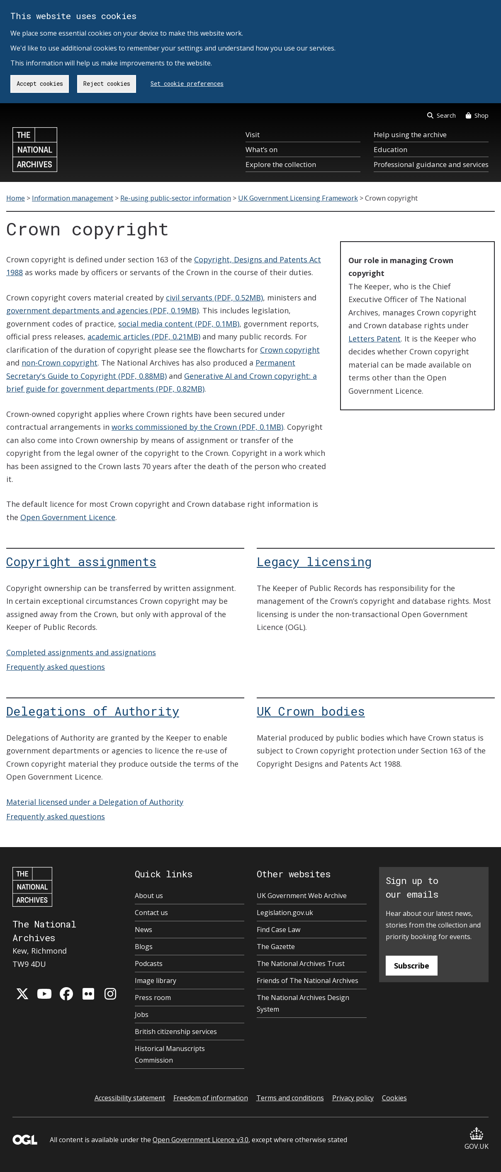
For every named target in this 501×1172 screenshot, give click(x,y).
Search (441, 115)
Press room (153, 997)
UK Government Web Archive (302, 895)
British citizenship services (176, 1031)
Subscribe (411, 966)
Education (390, 149)
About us (149, 895)
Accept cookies (40, 83)
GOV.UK (477, 1139)
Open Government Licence (67, 517)
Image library (155, 980)
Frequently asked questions (55, 667)
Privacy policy (353, 1097)
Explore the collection (281, 164)
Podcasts (149, 963)
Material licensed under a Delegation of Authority (94, 802)
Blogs (144, 946)
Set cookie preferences (187, 83)
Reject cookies (106, 83)
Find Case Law (278, 929)
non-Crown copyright (59, 363)
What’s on (261, 149)
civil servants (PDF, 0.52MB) (214, 298)
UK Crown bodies (311, 711)
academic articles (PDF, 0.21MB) (144, 336)
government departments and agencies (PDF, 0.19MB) (102, 310)
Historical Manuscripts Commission (170, 1054)
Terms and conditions (290, 1097)
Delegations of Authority (92, 711)
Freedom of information (210, 1097)
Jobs (141, 1014)
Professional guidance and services (431, 164)
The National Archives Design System (303, 1003)
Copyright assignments (81, 561)
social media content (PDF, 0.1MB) (178, 324)
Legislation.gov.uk (285, 912)
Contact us (151, 912)
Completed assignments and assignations (81, 652)
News (143, 929)
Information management (72, 198)
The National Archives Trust (301, 963)
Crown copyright (290, 350)
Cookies (394, 1097)
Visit (253, 134)
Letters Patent (374, 339)
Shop (477, 115)
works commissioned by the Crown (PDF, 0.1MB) (197, 427)
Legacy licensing (314, 561)
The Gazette (276, 946)
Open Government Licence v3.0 (200, 1139)
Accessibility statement (130, 1097)
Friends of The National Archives (307, 980)
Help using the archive (410, 134)
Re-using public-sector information (175, 198)
